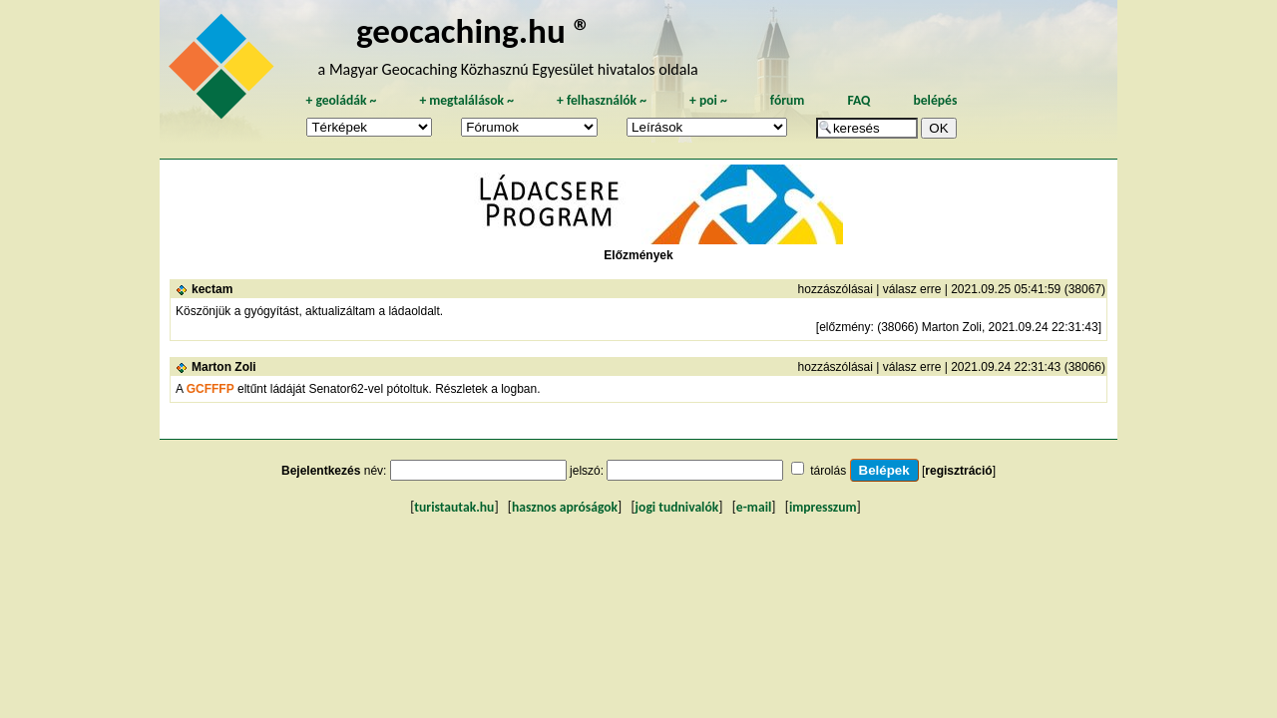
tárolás (828, 471)
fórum (787, 100)
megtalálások (466, 100)
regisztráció (958, 471)
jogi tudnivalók (677, 507)
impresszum (823, 507)
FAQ (858, 100)
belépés (935, 100)
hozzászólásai (835, 289)
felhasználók (602, 100)
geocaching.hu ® (474, 30)
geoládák (340, 100)
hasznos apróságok (565, 507)
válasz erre (912, 289)
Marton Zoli (224, 367)
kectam (212, 289)
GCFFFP (210, 389)
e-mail (753, 507)
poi (708, 100)
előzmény (844, 327)
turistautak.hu (454, 507)
